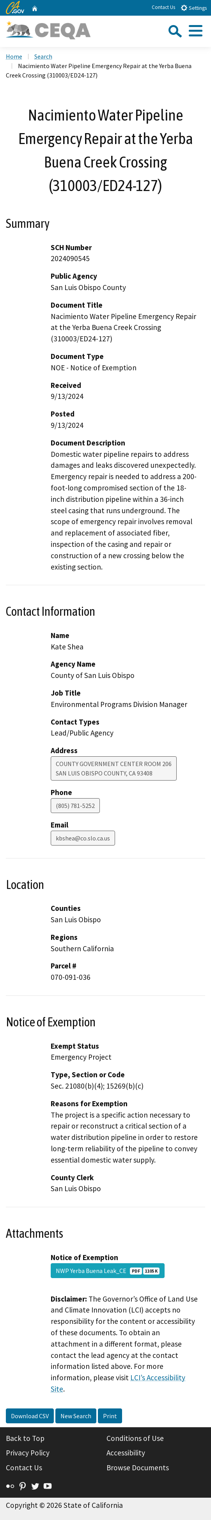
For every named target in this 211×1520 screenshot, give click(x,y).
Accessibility (125, 1452)
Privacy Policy (28, 1452)
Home (14, 56)
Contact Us (163, 7)
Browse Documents (137, 1467)
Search (43, 56)
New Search (75, 1416)
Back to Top (25, 1438)
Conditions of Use (135, 1438)
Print (110, 1416)
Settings (194, 7)
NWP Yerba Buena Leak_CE (108, 1271)
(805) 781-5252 (75, 806)
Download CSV (30, 1416)
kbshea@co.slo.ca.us (83, 838)
